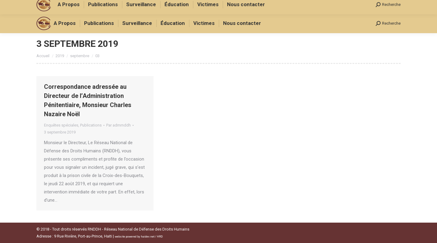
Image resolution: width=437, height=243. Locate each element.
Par (118, 125)
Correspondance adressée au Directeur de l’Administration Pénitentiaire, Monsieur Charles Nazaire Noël (87, 100)
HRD (160, 236)
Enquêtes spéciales (61, 125)
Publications (91, 125)
